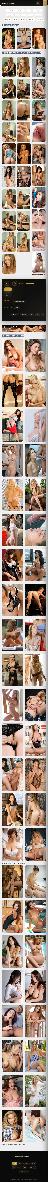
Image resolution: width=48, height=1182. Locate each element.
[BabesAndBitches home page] (10, 3)
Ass (35, 10)
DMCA (20, 1163)
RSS (25, 1167)
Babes (22, 10)
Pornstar (23, 19)
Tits (8, 10)
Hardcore (7, 19)
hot (37, 314)
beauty (24, 314)
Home (14, 1163)
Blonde (30, 15)
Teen (28, 10)
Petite (15, 19)
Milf (40, 10)
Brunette (38, 15)
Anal (17, 15)
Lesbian (14, 10)
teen (17, 308)
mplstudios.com (19, 301)
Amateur (9, 15)
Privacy (33, 1163)
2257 (20, 1167)
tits (31, 314)
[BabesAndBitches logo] (24, 1157)
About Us (32, 1167)
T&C (26, 1163)
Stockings (40, 19)
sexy (44, 314)
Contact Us (24, 1171)
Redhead (31, 19)
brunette (14, 314)
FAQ (14, 1167)
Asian (23, 15)
